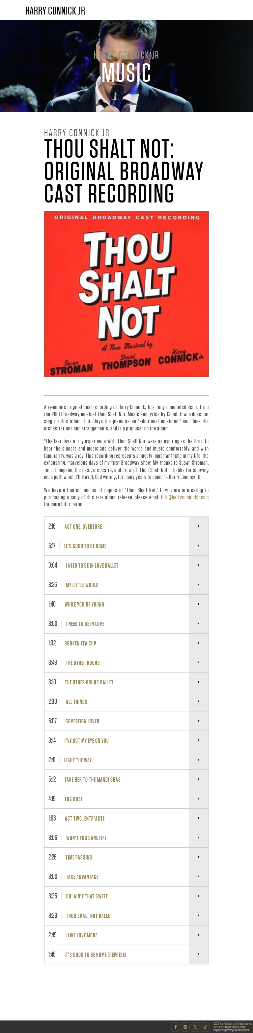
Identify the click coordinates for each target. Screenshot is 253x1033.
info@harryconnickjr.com (185, 497)
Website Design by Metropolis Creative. (229, 1027)
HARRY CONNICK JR (55, 11)
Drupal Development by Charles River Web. (231, 1030)
